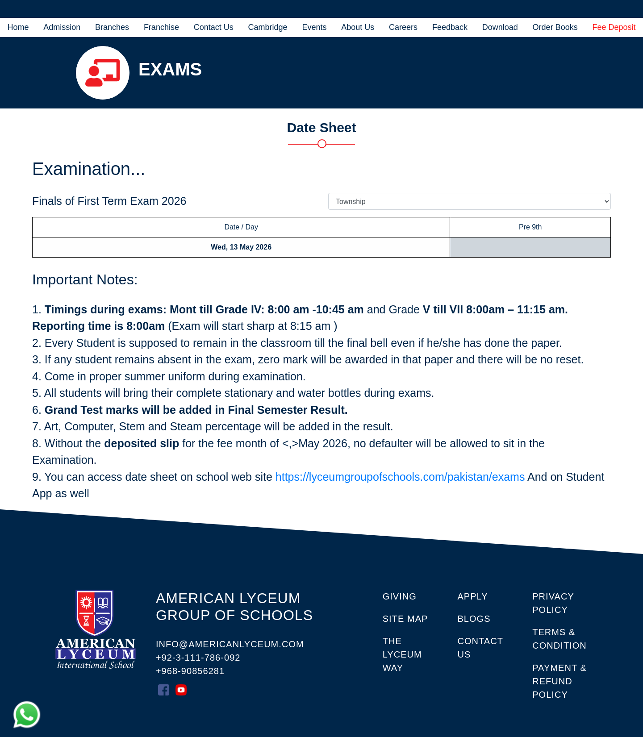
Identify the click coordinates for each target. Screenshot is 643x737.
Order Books (555, 27)
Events (314, 27)
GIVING (400, 596)
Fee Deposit (613, 27)
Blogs (473, 619)
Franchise (161, 27)
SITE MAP (405, 619)
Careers (403, 27)
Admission (61, 27)
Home (19, 26)
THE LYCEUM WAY (402, 654)
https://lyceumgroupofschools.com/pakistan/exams (400, 477)
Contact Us (214, 27)
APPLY (472, 596)
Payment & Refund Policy (559, 681)
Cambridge (268, 27)
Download (500, 27)
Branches (112, 27)
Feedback (450, 27)
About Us (357, 27)
